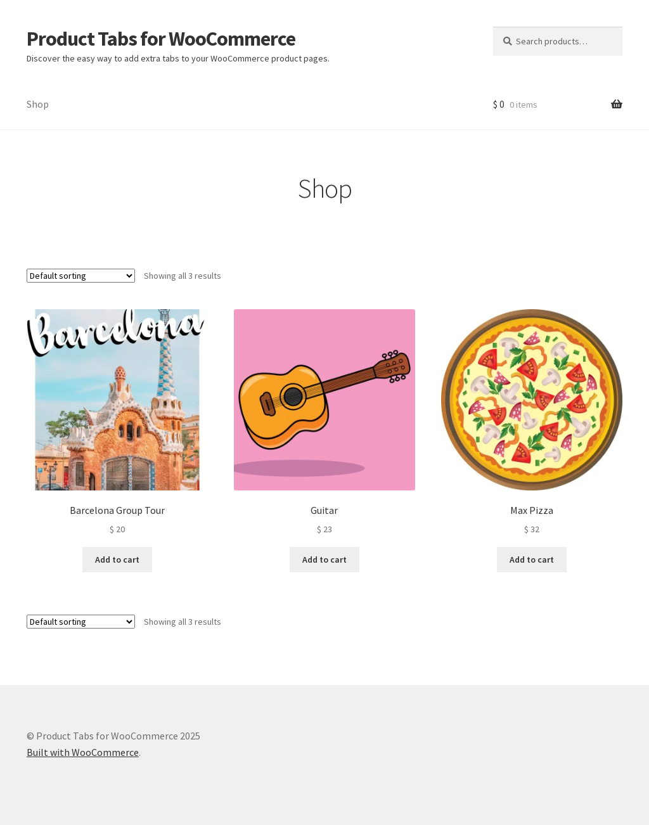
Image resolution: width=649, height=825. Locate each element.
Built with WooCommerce (83, 752)
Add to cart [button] (117, 559)
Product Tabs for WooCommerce (161, 38)
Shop (38, 104)
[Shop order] (81, 276)
